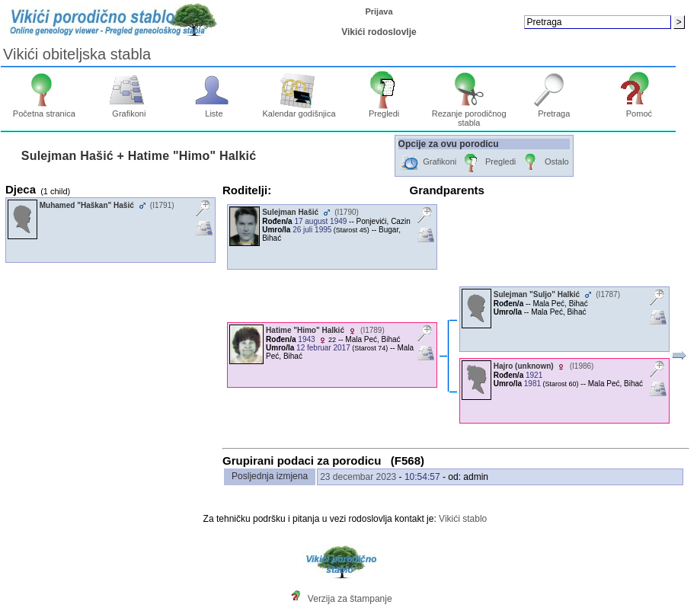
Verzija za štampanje (350, 598)
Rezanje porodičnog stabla (469, 114)
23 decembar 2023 (358, 477)
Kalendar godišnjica (299, 109)
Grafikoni (129, 109)
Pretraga (554, 109)
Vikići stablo (463, 518)
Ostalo (544, 162)
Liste (214, 109)
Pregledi (384, 109)
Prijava (378, 11)
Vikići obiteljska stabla (77, 54)
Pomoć (639, 109)
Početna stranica (44, 109)
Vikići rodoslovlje (378, 32)
